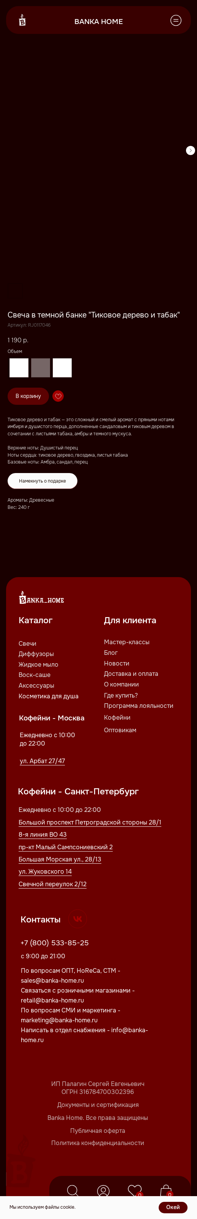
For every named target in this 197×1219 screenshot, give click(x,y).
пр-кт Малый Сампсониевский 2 (66, 847)
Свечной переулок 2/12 (53, 884)
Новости (116, 663)
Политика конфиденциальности (97, 1143)
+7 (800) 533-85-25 (54, 943)
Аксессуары (36, 686)
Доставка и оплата (131, 674)
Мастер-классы (127, 642)
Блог (111, 653)
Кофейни (117, 718)
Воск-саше (34, 675)
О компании (121, 684)
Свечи (27, 644)
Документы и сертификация (98, 1105)
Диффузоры (36, 654)
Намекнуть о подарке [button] (42, 481)
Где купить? (121, 695)
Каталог (36, 620)
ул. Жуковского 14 (45, 872)
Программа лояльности (138, 706)
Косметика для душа (49, 696)
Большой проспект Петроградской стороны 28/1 (90, 822)
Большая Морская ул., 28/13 (60, 859)
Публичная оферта (97, 1131)
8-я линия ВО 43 (43, 835)
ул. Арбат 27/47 (42, 761)
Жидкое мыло (38, 665)
